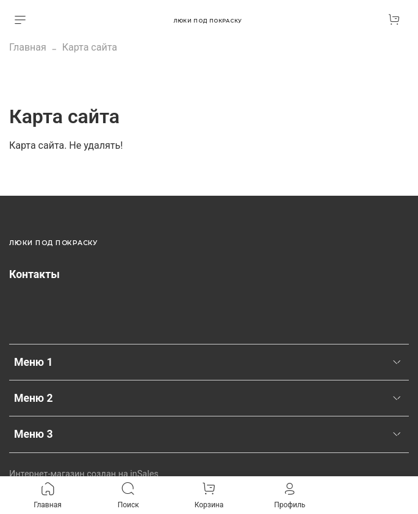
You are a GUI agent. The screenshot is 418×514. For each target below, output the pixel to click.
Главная (27, 47)
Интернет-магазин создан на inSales (84, 474)
